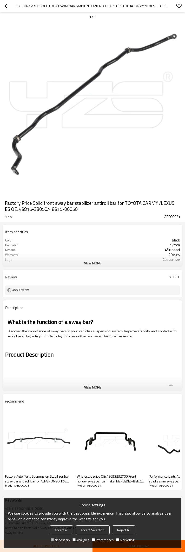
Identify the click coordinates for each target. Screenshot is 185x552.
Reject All (123, 529)
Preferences (103, 539)
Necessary (60, 539)
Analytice (81, 539)
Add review (20, 290)
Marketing (125, 539)
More (173, 277)
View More (92, 263)
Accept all (61, 529)
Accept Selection (93, 529)
